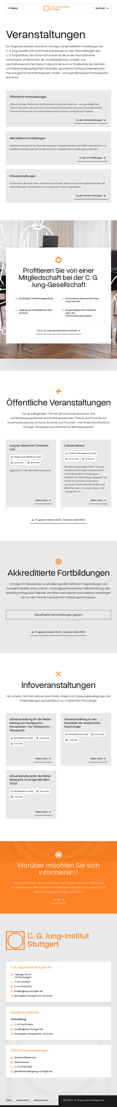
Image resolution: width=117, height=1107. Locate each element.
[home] (57, 8)
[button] (13, 8)
